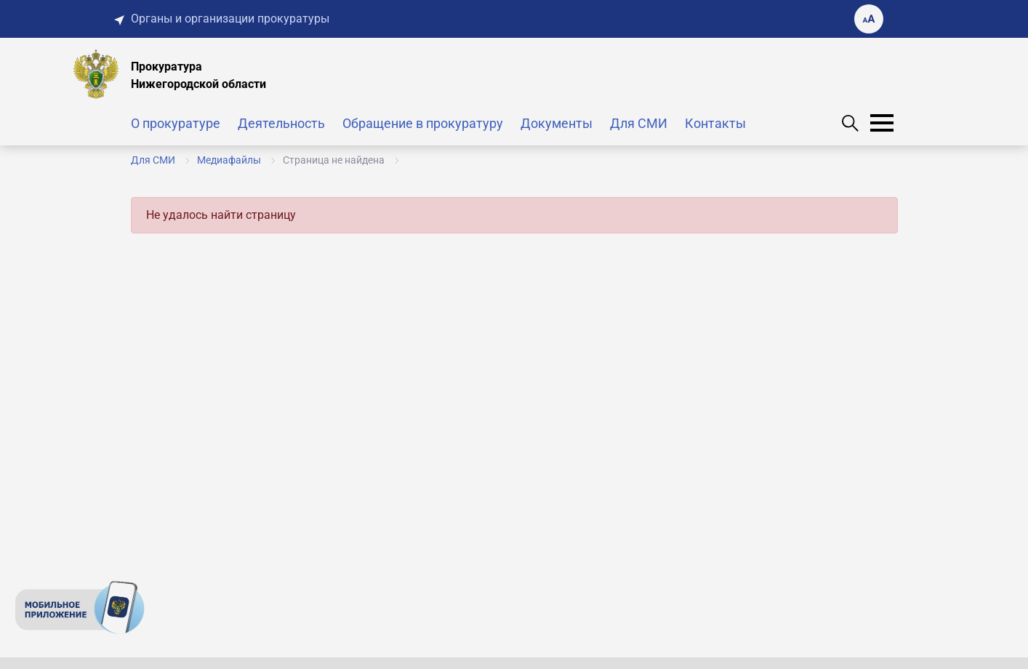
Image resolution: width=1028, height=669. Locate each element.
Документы (557, 123)
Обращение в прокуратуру (422, 123)
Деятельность (281, 123)
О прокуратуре (175, 123)
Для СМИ (638, 123)
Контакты (715, 123)
